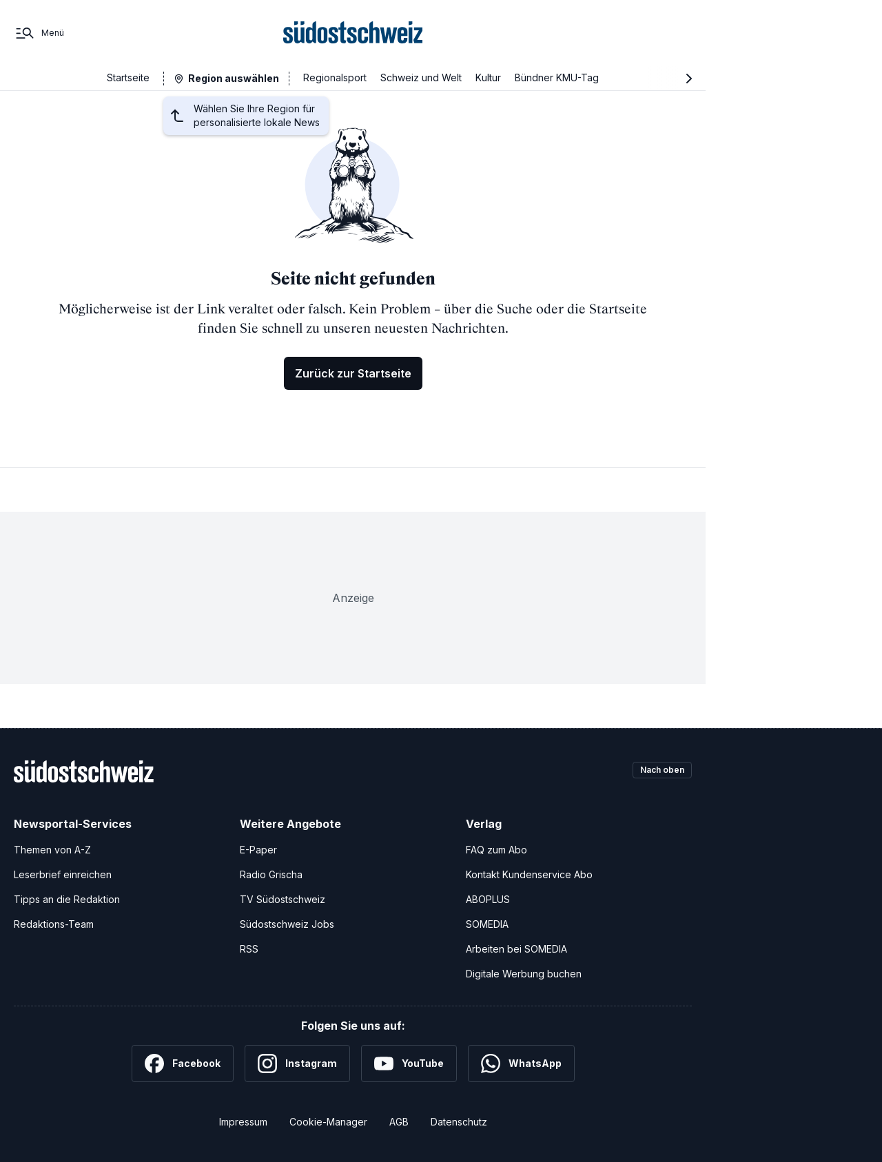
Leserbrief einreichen (63, 874)
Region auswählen (233, 78)
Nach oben (656, 771)
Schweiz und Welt (421, 77)
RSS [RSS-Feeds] (249, 949)
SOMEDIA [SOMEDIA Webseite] (487, 924)
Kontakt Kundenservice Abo (529, 874)
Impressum (243, 1122)
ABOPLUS (488, 899)
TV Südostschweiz (282, 899)
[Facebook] (183, 1063)
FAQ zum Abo (496, 849)
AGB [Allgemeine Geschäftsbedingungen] (399, 1122)
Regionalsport (335, 77)
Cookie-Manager (328, 1122)
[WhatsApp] (521, 1063)
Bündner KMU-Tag (557, 77)
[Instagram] (297, 1063)
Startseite (128, 77)
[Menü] (39, 33)
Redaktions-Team (54, 924)
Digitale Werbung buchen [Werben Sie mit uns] (524, 973)
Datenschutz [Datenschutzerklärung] (459, 1122)
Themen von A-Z (52, 849)
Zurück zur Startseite (353, 373)
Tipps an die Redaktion (67, 899)
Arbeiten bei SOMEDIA (516, 949)
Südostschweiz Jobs (287, 924)
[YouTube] (409, 1063)
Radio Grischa (271, 874)
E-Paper (258, 849)
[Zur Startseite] (353, 33)
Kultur (488, 77)
